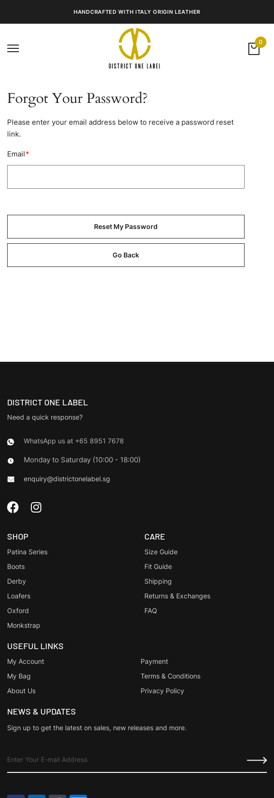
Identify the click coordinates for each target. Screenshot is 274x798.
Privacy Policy (162, 691)
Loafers (18, 596)
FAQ (150, 610)
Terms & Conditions (170, 676)
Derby (16, 581)
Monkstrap (23, 625)
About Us (21, 691)
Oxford (18, 610)
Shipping (158, 581)
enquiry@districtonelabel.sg (67, 479)
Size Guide (161, 552)
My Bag (19, 676)
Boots (16, 566)
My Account (25, 661)
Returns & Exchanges (177, 596)
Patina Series (27, 552)
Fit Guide (158, 566)
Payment (154, 661)
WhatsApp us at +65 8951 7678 (74, 441)
